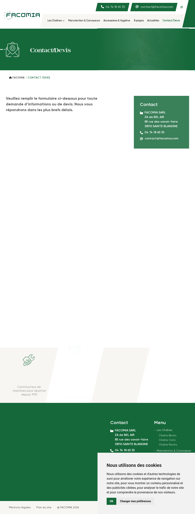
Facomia (19, 78)
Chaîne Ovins (167, 440)
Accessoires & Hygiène (116, 20)
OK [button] (111, 501)
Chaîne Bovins (167, 435)
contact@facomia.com (157, 7)
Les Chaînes (56, 20)
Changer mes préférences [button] (135, 501)
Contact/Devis (171, 20)
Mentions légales (20, 507)
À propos (139, 20)
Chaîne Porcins (168, 444)
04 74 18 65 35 (115, 7)
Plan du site (43, 507)
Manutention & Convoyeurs (84, 20)
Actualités (153, 20)
